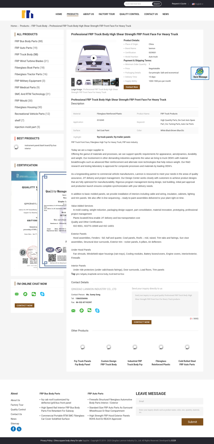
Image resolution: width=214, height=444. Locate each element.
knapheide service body (98, 274)
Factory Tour (107, 14)
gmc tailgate (81, 274)
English (199, 4)
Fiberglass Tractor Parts (28, 74)
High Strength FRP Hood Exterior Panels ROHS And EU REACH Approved (109, 417)
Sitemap (15, 423)
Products (72, 14)
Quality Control (129, 14)
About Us (88, 14)
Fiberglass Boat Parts (27, 67)
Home (59, 14)
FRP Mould (21, 100)
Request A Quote (179, 4)
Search (157, 4)
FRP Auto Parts (23, 47)
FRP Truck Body (39, 26)
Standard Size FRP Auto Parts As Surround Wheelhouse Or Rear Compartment (110, 409)
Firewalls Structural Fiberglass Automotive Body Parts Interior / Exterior (110, 401)
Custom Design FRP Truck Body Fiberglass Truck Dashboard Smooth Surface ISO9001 (108, 363)
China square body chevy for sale (68, 440)
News (166, 14)
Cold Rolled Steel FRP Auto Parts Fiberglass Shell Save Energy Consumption (187, 363)
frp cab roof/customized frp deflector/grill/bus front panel (56, 401)
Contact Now (132, 87)
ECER (173, 440)
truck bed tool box (116, 274)
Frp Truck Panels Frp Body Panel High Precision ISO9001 (82, 363)
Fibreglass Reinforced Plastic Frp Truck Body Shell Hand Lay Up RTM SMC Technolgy (161, 363)
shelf (17, 120)
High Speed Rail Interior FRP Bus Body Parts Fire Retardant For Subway (60, 409)
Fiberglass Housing (26, 107)
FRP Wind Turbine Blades (29, 61)
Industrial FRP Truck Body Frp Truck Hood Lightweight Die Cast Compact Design (135, 363)
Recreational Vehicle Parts (30, 113)
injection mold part (25, 127)
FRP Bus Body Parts (26, 41)
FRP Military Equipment (28, 80)
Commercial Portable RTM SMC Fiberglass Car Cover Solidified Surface (62, 417)
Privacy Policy (46, 440)
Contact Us (151, 14)
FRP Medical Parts (25, 87)
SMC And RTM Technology (30, 94)
